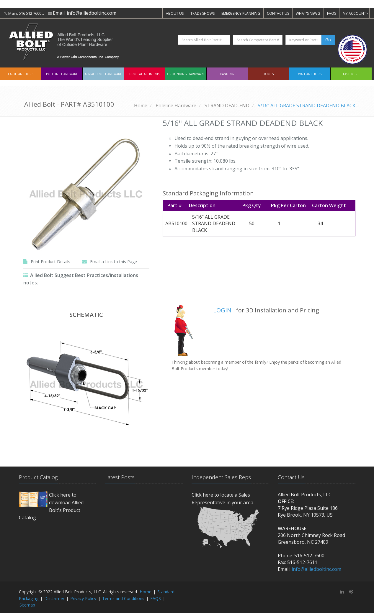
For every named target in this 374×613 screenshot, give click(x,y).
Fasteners (351, 74)
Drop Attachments (144, 74)
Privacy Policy (83, 598)
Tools (269, 74)
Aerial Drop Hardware (103, 74)
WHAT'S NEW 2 (308, 13)
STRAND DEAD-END (227, 105)
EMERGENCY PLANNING (240, 13)
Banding (227, 74)
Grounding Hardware (186, 74)
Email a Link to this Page (113, 261)
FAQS (331, 13)
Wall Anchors (309, 74)
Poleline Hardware (62, 74)
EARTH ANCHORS (20, 74)
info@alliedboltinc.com (91, 13)
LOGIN (222, 310)
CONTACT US (278, 13)
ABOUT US (175, 13)
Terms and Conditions (123, 598)
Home (140, 105)
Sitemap (27, 605)
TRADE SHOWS (202, 13)
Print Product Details (50, 261)
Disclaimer (54, 598)
